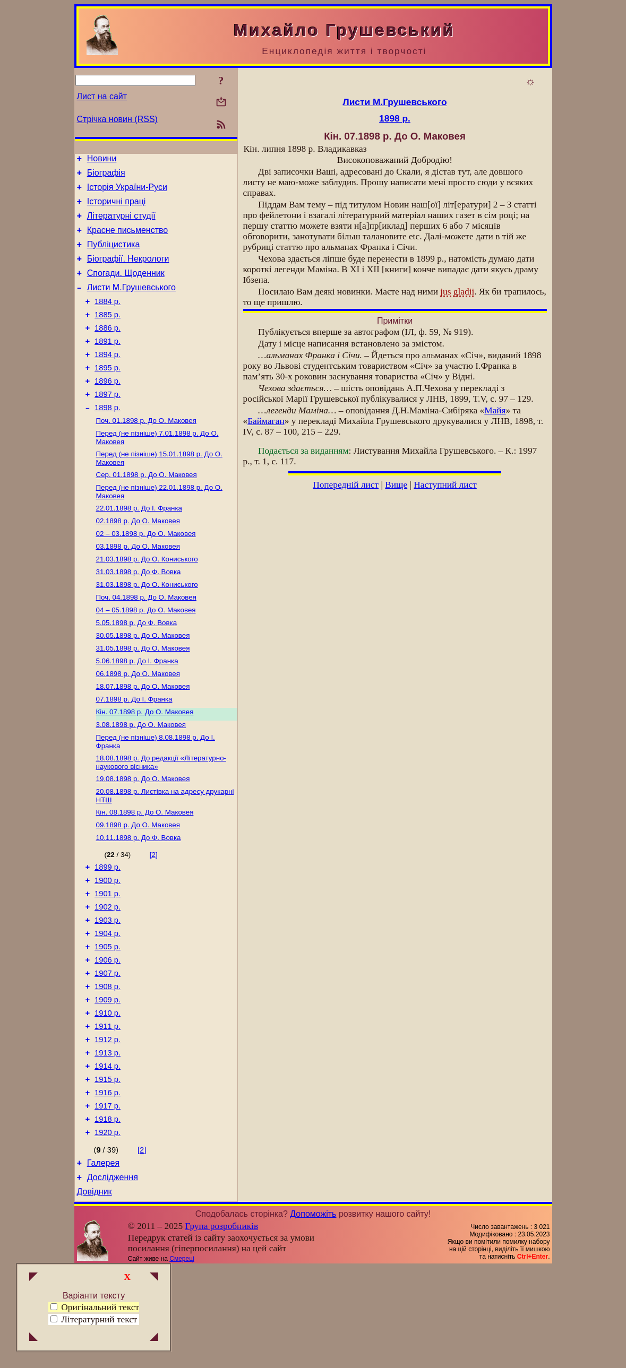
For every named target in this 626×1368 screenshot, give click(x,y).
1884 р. (108, 319)
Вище (396, 485)
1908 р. (108, 1064)
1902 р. (108, 975)
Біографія (106, 175)
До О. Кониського (147, 600)
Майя (494, 410)
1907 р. (108, 1049)
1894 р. (108, 378)
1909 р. (108, 1079)
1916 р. (108, 1183)
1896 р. (108, 408)
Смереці (181, 1359)
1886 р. (108, 348)
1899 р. (108, 931)
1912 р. (108, 1124)
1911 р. (108, 1109)
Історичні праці (116, 207)
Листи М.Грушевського (131, 303)
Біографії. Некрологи (128, 271)
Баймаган (266, 421)
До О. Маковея (146, 452)
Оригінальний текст (94, 1307)
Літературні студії (121, 223)
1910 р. (108, 1094)
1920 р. (108, 1228)
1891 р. (108, 363)
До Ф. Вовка (138, 614)
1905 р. (108, 1020)
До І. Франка (139, 545)
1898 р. (108, 438)
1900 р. (108, 945)
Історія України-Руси (127, 191)
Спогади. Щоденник (126, 287)
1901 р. (108, 960)
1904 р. (108, 1005)
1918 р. (108, 1213)
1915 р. (108, 1168)
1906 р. (108, 1035)
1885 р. (108, 334)
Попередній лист (346, 485)
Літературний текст (99, 1319)
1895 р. (108, 393)
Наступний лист (445, 485)
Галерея (103, 1260)
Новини (102, 159)
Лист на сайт (102, 96)
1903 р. (108, 990)
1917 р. (108, 1198)
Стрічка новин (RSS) (117, 119)
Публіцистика (113, 255)
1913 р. (108, 1139)
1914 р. (108, 1153)
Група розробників (221, 1326)
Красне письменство (127, 239)
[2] (154, 917)
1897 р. (108, 423)
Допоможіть (313, 1314)
